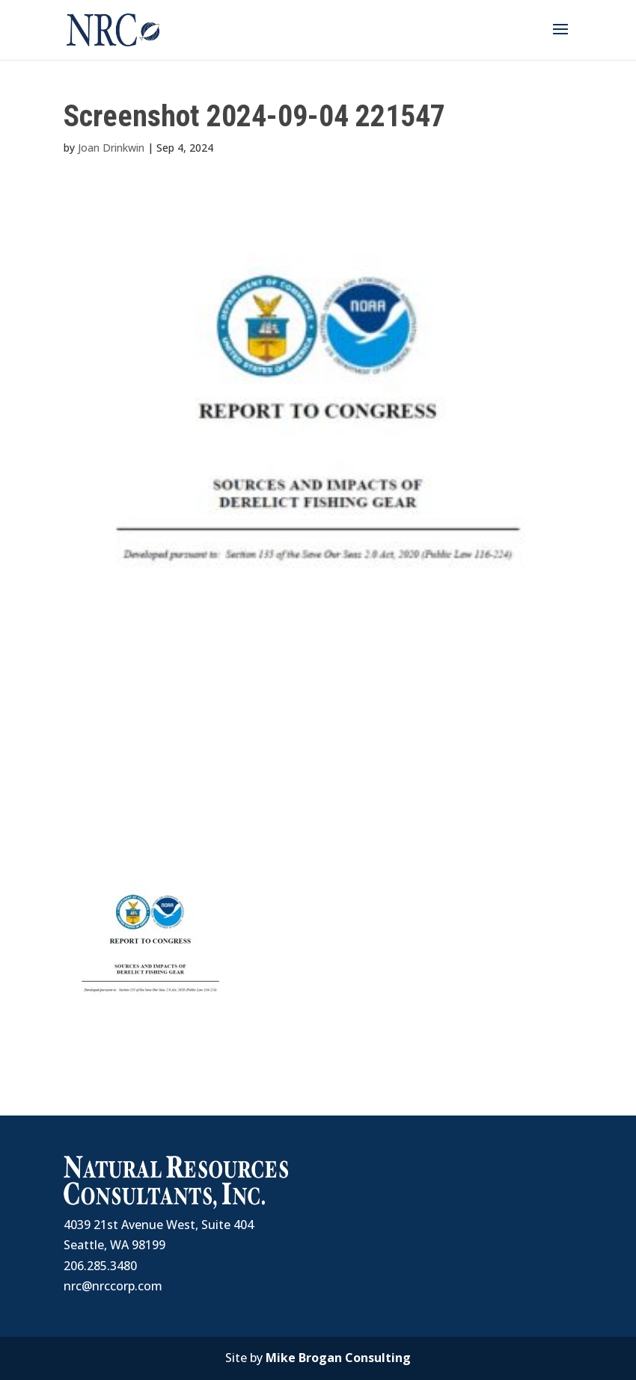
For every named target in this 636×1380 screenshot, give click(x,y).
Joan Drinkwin (111, 147)
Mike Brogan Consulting (338, 1357)
